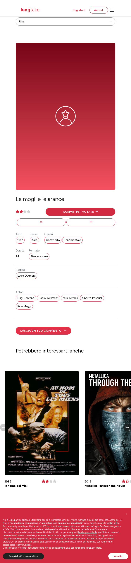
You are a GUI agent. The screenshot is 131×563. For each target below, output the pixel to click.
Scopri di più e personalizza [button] (23, 556)
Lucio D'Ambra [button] (26, 275)
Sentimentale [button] (72, 240)
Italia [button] (34, 240)
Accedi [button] (98, 10)
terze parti (52, 526)
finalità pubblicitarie (87, 532)
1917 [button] (20, 240)
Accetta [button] (118, 556)
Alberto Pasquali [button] (92, 298)
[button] (80, 212)
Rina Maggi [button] (24, 306)
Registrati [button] (79, 10)
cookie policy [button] (113, 523)
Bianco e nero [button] (39, 256)
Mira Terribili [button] (70, 298)
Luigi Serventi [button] (26, 298)
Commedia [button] (53, 240)
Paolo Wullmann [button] (48, 298)
